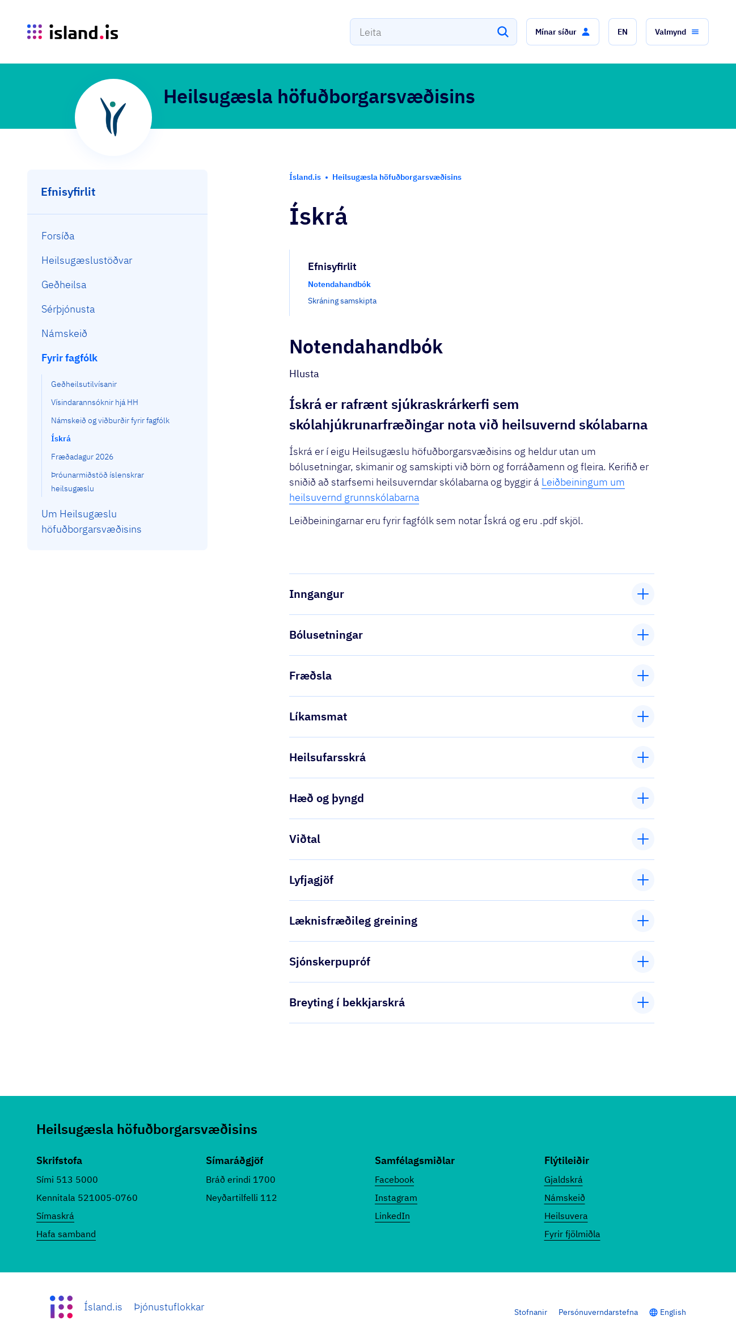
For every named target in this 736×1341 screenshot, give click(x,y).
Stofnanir (530, 1312)
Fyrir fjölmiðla (572, 1233)
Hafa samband (66, 1233)
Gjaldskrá (563, 1179)
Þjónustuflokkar (169, 1306)
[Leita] (503, 32)
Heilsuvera (566, 1215)
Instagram (396, 1197)
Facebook (394, 1179)
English (673, 1312)
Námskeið (564, 1197)
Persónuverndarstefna (598, 1312)
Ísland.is (103, 1306)
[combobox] (433, 31)
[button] (562, 31)
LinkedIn (392, 1215)
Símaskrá (55, 1215)
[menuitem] (118, 236)
